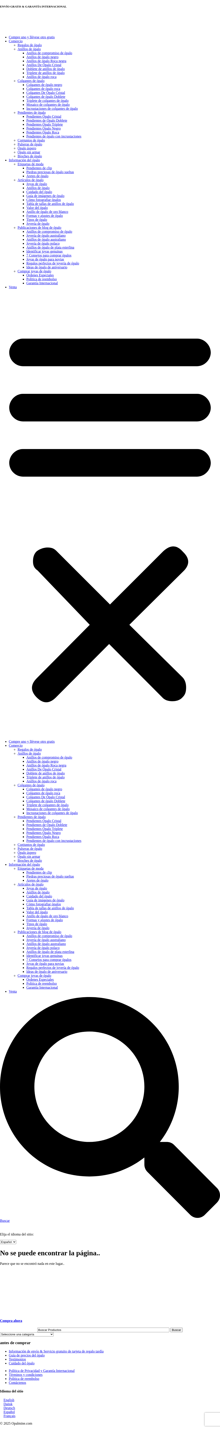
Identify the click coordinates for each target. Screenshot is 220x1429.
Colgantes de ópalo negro (44, 85)
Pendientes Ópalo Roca (42, 132)
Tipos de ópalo (36, 219)
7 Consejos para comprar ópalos (48, 255)
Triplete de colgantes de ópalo (47, 100)
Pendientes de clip (39, 168)
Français (9, 1416)
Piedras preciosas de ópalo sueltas (50, 172)
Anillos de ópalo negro (42, 57)
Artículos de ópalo (30, 180)
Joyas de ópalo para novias (45, 259)
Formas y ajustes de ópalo (44, 216)
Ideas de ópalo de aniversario (46, 267)
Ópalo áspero (27, 148)
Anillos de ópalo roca (41, 77)
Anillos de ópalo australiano (46, 239)
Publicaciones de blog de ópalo (39, 227)
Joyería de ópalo (37, 223)
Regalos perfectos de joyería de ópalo (52, 263)
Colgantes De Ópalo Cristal (45, 93)
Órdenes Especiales (40, 275)
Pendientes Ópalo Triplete (44, 124)
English (9, 1400)
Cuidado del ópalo (39, 192)
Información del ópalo (24, 160)
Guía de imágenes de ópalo (45, 196)
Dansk (8, 1404)
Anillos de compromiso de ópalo (49, 53)
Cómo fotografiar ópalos (43, 200)
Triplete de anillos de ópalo (45, 73)
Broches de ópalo (30, 156)
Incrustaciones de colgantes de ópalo (52, 108)
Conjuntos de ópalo (31, 140)
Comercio (16, 41)
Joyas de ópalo (36, 184)
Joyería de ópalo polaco (43, 243)
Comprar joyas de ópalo (34, 271)
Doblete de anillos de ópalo (45, 69)
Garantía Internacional (42, 283)
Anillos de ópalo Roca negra (46, 61)
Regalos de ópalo (30, 45)
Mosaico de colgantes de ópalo (48, 104)
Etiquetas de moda (30, 164)
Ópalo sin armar (29, 152)
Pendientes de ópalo (32, 112)
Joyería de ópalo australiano (46, 235)
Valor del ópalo (37, 208)
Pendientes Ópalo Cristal (43, 116)
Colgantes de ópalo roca (43, 89)
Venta (13, 287)
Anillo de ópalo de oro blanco (47, 212)
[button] (110, 514)
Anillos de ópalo (29, 49)
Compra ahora (11, 1321)
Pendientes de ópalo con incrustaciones (53, 136)
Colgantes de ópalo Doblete (45, 97)
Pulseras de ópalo (30, 144)
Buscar (176, 1330)
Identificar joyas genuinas (44, 251)
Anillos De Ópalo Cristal (43, 65)
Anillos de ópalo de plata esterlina (50, 247)
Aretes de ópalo (37, 176)
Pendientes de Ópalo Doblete (46, 120)
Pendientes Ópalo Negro (43, 128)
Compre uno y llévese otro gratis (32, 37)
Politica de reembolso (41, 279)
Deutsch (9, 1408)
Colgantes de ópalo (31, 81)
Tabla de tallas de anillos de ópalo (50, 204)
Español (9, 1412)
